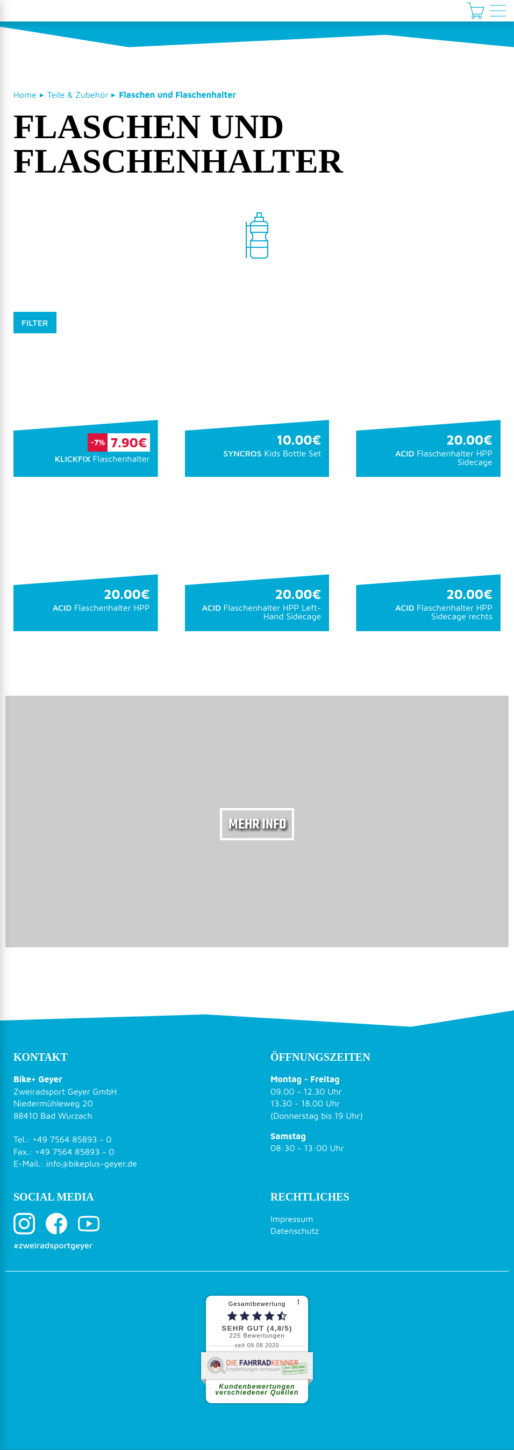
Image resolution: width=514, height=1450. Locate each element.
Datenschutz (294, 1230)
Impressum (291, 1219)
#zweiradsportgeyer (52, 1245)
